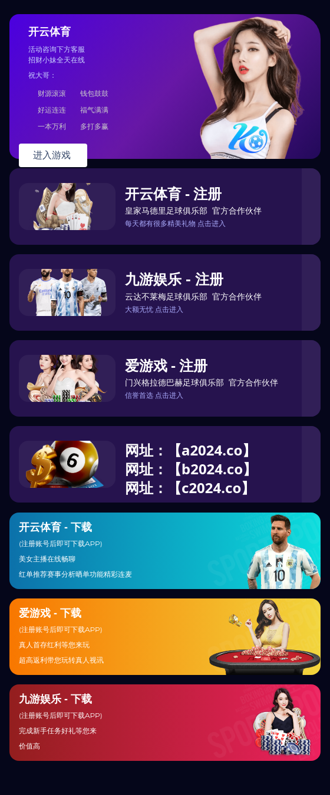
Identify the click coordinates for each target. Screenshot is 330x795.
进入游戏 (53, 155)
